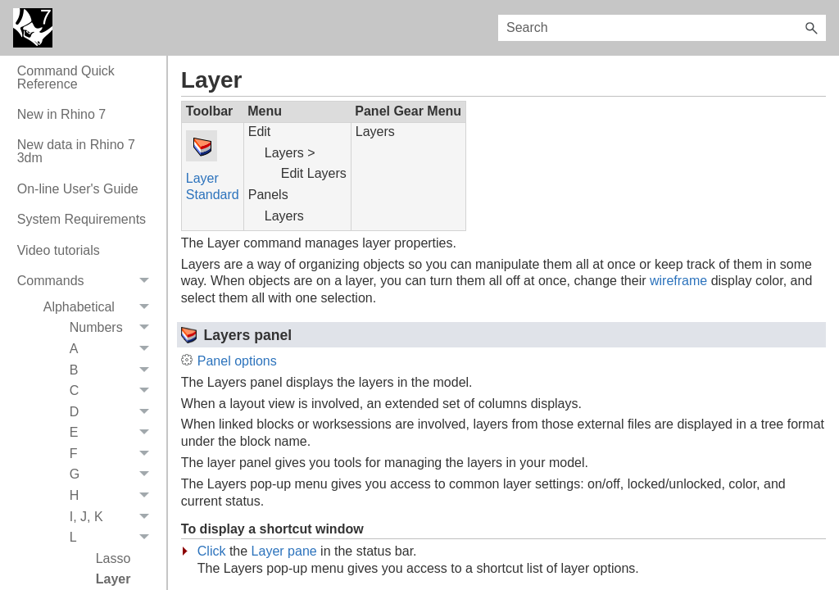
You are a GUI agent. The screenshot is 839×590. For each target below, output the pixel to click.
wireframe (678, 281)
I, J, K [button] (114, 517)
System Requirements (81, 219)
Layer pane (284, 551)
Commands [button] (87, 281)
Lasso (113, 558)
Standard (212, 195)
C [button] (114, 391)
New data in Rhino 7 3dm (76, 151)
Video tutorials (58, 250)
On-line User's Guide (77, 189)
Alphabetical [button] (100, 307)
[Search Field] (662, 28)
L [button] (114, 537)
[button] (811, 28)
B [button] (114, 370)
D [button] (114, 412)
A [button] (114, 349)
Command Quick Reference (66, 77)
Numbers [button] (114, 328)
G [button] (114, 475)
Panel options (237, 361)
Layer (202, 178)
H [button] (114, 495)
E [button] (114, 433)
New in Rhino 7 (62, 114)
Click (211, 551)
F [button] (114, 454)
